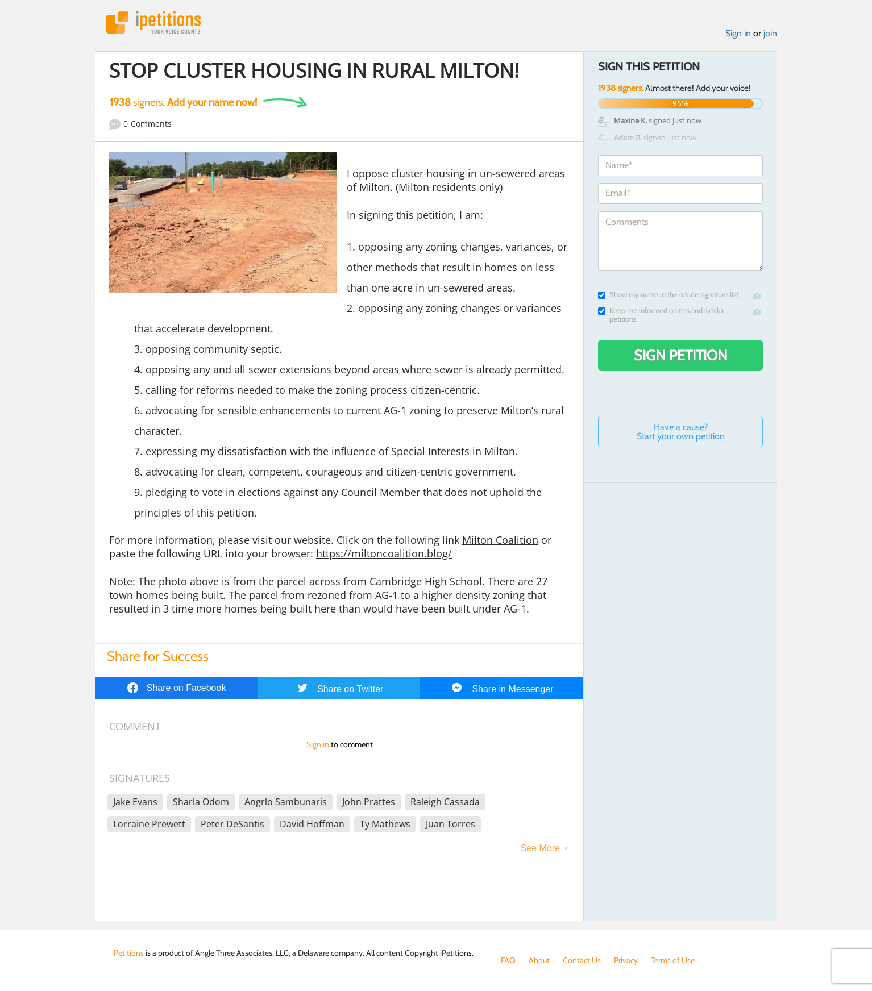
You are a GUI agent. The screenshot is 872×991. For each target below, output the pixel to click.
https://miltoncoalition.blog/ (384, 553)
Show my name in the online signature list (668, 294)
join (770, 33)
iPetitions (153, 22)
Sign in (738, 33)
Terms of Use (673, 960)
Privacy (626, 960)
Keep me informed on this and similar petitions (661, 314)
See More (540, 848)
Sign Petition (681, 355)
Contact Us (582, 960)
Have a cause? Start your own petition (681, 432)
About (539, 960)
